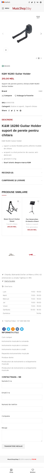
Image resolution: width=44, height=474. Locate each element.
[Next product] (41, 58)
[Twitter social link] (31, 2)
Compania (6, 416)
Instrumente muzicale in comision (15, 345)
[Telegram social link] (40, 2)
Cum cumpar (7, 337)
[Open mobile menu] (5, 8)
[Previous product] (36, 58)
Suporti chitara (31, 106)
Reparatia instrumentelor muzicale (15, 353)
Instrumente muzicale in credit (14, 349)
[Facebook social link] (29, 2)
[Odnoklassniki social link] (34, 2)
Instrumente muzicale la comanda (15, 341)
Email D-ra (6, 393)
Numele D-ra (7, 381)
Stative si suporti (17, 106)
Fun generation (32, 227)
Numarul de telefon (9, 404)
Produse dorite (7, 357)
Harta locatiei (9, 281)
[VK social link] (37, 2)
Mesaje (4, 428)
